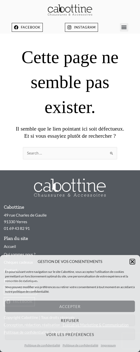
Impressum (108, 345)
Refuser (70, 320)
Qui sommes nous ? (19, 254)
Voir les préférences (70, 334)
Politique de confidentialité (42, 345)
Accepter (70, 306)
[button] (132, 261)
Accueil (10, 246)
